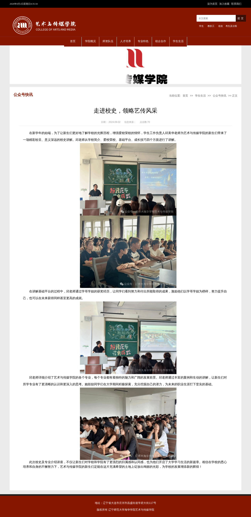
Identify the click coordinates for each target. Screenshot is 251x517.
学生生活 (178, 41)
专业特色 (143, 41)
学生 (201, 26)
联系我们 (236, 3)
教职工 (211, 26)
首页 (72, 41)
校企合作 (160, 41)
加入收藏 (224, 3)
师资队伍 (108, 41)
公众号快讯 (219, 95)
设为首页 (212, 3)
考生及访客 (231, 26)
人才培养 (125, 41)
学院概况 (90, 41)
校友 (220, 26)
